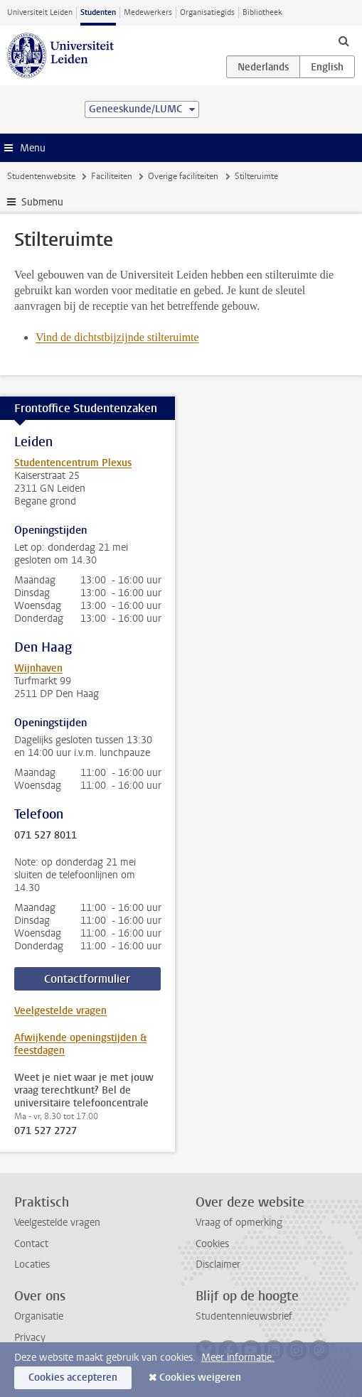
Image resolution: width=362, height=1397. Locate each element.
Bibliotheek (262, 12)
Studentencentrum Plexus (73, 463)
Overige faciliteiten (183, 176)
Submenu (42, 202)
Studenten (98, 12)
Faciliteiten (111, 176)
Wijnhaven (38, 668)
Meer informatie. (238, 1357)
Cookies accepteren (72, 1377)
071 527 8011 (45, 835)
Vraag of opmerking (239, 1222)
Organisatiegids (207, 12)
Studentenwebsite (41, 176)
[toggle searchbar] (343, 40)
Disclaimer (218, 1264)
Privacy (30, 1337)
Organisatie (38, 1316)
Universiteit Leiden (40, 12)
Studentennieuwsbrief (244, 1316)
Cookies (212, 1244)
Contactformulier (87, 978)
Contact (31, 1244)
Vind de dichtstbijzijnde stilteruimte (117, 337)
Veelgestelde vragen (60, 1011)
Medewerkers (148, 12)
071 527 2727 (45, 1131)
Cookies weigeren (200, 1377)
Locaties (32, 1264)
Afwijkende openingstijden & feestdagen (80, 1044)
